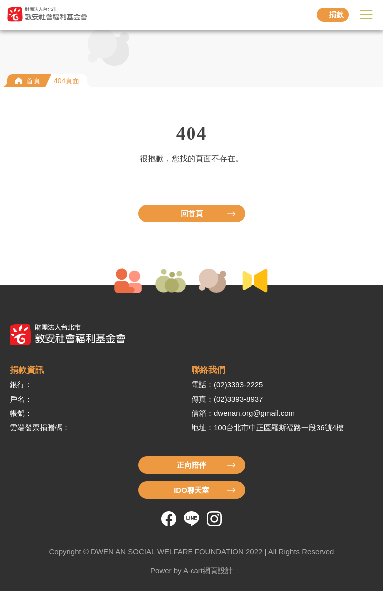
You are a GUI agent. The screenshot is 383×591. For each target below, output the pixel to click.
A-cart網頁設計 (208, 570)
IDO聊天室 (191, 490)
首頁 (33, 81)
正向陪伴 (191, 465)
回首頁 (192, 213)
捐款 (336, 14)
